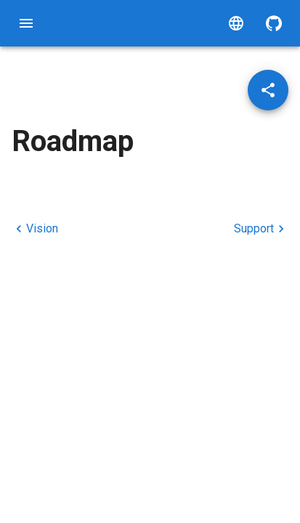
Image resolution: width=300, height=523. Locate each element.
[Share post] (268, 90)
